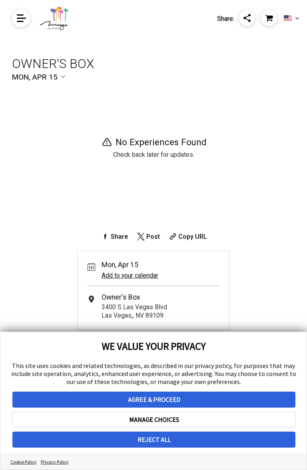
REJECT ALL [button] (154, 440)
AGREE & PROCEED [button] (154, 400)
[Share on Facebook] (114, 236)
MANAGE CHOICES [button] (154, 420)
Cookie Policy (23, 462)
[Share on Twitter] (148, 236)
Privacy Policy (55, 462)
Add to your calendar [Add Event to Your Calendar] (130, 275)
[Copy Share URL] (187, 236)
